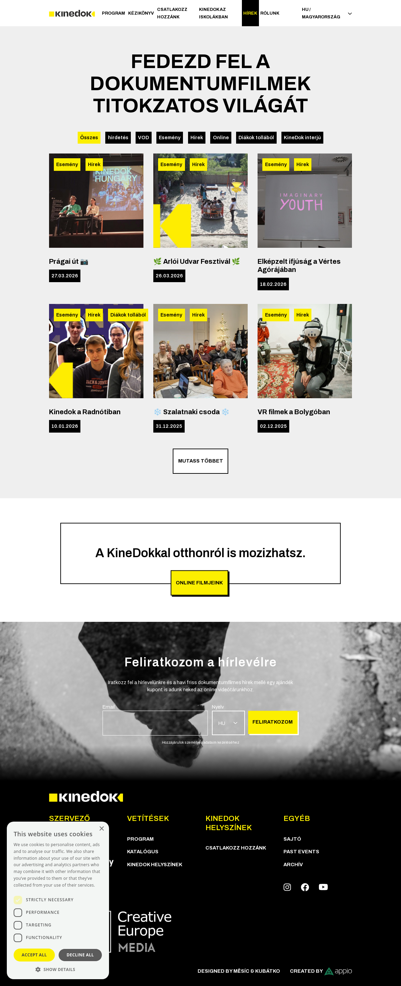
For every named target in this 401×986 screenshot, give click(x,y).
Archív (293, 864)
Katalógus (142, 851)
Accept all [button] (34, 955)
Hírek (250, 13)
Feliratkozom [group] (272, 722)
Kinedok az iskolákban (213, 13)
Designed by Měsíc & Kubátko (239, 971)
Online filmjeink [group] (199, 582)
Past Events (301, 851)
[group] (155, 720)
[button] (58, 969)
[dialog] (58, 900)
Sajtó (292, 839)
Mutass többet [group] (200, 461)
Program (113, 13)
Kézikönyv (141, 13)
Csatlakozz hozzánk (172, 13)
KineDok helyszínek (154, 864)
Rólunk (269, 13)
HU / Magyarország (327, 13)
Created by (321, 971)
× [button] (101, 828)
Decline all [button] (80, 955)
